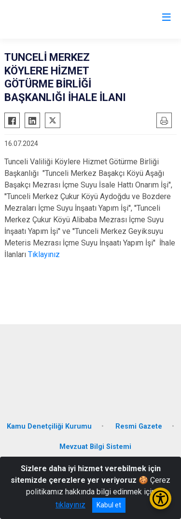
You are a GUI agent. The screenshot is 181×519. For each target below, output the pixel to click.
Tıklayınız (44, 254)
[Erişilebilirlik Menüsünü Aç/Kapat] (160, 498)
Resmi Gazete (138, 426)
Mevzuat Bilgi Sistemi (95, 447)
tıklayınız (70, 504)
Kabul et (109, 505)
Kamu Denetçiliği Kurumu (49, 426)
